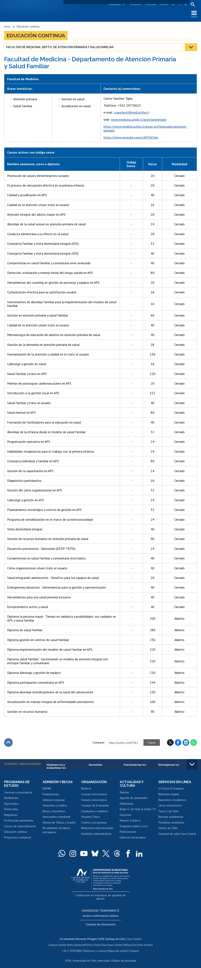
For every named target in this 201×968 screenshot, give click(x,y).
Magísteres (11, 815)
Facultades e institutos (94, 811)
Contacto (133, 947)
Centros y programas (94, 823)
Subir (8, 742)
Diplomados (11, 804)
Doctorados (11, 809)
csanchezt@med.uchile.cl (131, 113)
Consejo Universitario (94, 794)
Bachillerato (11, 798)
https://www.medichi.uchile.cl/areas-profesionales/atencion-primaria (145, 128)
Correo (164, 4)
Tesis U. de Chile (168, 811)
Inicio (7, 26)
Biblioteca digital (168, 794)
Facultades (114, 4)
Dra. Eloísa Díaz (98, 941)
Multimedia (126, 804)
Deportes (125, 815)
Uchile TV (150, 809)
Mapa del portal (117, 947)
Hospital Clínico (90, 817)
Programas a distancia (17, 838)
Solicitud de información (100, 921)
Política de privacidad (123, 957)
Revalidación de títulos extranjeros (56, 830)
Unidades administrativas (96, 834)
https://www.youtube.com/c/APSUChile (131, 138)
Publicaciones (128, 832)
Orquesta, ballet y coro (134, 826)
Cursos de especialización (20, 826)
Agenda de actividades (134, 798)
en (173, 4)
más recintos (145, 941)
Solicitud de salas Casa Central (177, 834)
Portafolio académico (171, 823)
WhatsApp (194, 743)
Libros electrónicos (170, 806)
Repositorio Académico (172, 800)
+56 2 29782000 (72, 947)
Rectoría (86, 789)
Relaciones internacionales (97, 828)
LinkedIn (186, 743)
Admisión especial (54, 800)
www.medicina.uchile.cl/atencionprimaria (138, 120)
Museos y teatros (130, 821)
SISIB (68, 957)
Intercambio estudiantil (56, 817)
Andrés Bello (66, 941)
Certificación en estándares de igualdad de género (101, 895)
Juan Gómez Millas (119, 941)
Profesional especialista (18, 821)
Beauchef (81, 941)
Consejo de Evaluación (95, 806)
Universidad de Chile (84, 957)
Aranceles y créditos (55, 806)
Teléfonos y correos (94, 947)
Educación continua (28, 26)
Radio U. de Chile (130, 809)
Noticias (124, 792)
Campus (53, 941)
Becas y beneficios (54, 811)
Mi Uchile (150, 4)
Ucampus (178, 789)
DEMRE (47, 789)
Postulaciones (51, 794)
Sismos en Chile (168, 828)
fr (179, 4)
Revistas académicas (170, 817)
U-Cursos (135, 4)
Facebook (178, 742)
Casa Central (133, 935)
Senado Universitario (94, 800)
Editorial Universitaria (133, 838)
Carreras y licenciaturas (18, 792)
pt (185, 4)
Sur (134, 941)
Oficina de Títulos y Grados (59, 823)
